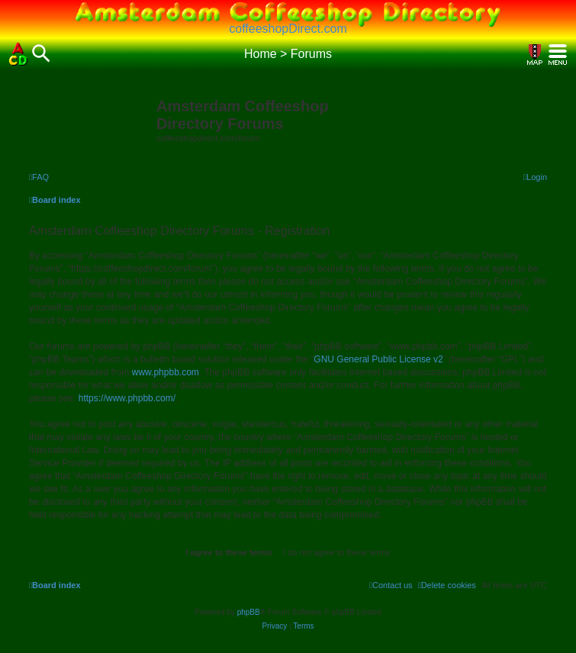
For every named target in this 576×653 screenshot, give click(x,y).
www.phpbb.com (165, 372)
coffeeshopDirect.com (287, 28)
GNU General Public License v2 (378, 359)
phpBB (248, 612)
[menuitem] (39, 177)
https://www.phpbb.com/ (127, 398)
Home (260, 53)
